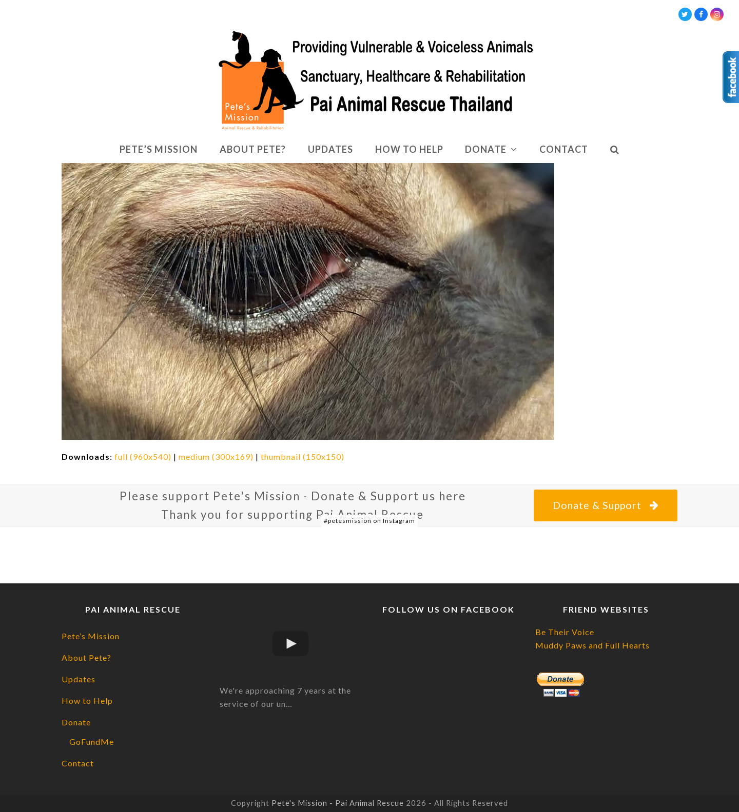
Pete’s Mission (91, 636)
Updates (78, 679)
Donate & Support (605, 505)
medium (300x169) (216, 456)
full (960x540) (142, 456)
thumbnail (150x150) (302, 456)
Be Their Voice (564, 632)
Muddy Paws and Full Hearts (592, 645)
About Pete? (86, 657)
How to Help (87, 700)
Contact (78, 763)
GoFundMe (91, 741)
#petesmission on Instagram (369, 520)
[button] (614, 150)
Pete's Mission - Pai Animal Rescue (337, 802)
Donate (76, 722)
